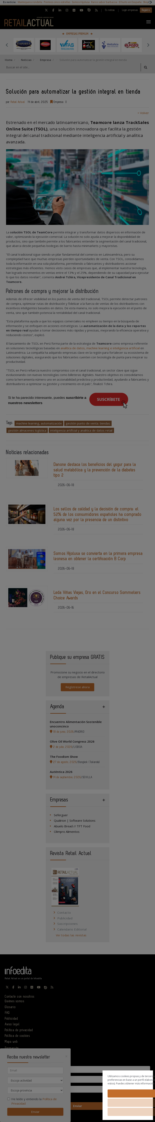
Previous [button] (7, 45)
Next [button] (148, 45)
